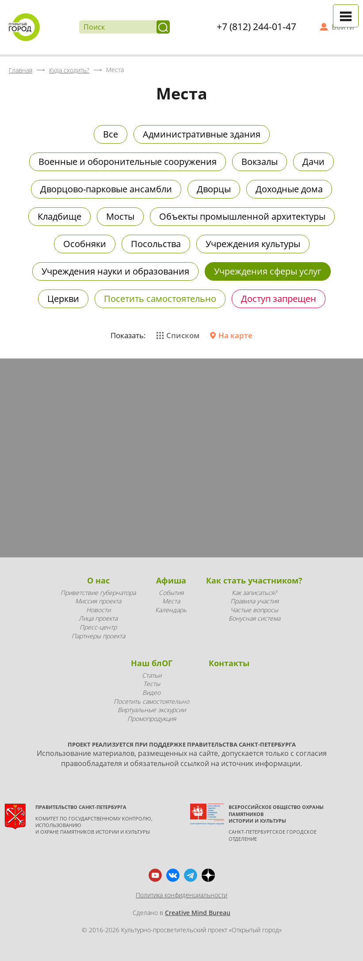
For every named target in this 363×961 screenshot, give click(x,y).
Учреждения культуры (253, 244)
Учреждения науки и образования (115, 271)
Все (110, 134)
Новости (98, 610)
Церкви (63, 299)
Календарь (171, 610)
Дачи (313, 162)
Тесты (151, 683)
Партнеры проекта (98, 636)
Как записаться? (254, 592)
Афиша (171, 580)
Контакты (229, 663)
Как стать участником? (254, 580)
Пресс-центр (98, 627)
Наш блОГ (151, 663)
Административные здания (201, 134)
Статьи (151, 675)
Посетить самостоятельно (160, 299)
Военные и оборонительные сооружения (127, 162)
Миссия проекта (98, 601)
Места (171, 601)
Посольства (156, 244)
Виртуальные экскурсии (152, 709)
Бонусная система (254, 618)
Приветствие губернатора (98, 592)
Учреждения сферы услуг (267, 271)
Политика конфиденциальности (181, 895)
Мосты (120, 216)
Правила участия (254, 601)
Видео (151, 692)
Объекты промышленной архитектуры (242, 216)
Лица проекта (98, 618)
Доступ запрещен (278, 299)
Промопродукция (151, 718)
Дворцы (214, 189)
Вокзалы (259, 162)
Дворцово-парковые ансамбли (106, 189)
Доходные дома (289, 189)
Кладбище (59, 216)
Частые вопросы (254, 610)
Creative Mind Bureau (197, 912)
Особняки (84, 244)
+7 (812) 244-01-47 (256, 26)
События (171, 592)
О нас (98, 580)
